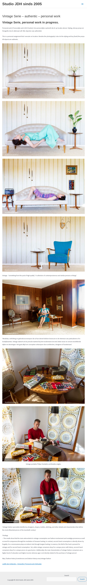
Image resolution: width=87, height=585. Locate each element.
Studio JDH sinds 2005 (22, 4)
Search (66, 575)
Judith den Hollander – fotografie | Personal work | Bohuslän (22, 564)
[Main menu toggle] (82, 4)
